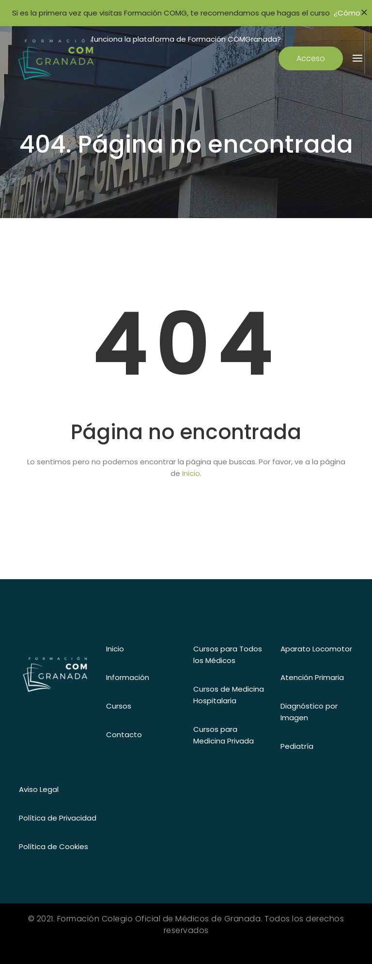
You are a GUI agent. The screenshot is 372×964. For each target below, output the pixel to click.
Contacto (124, 734)
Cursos (118, 706)
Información (127, 677)
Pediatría (296, 746)
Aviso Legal (39, 789)
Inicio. (192, 473)
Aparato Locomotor (316, 649)
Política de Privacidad (57, 818)
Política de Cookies (53, 846)
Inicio (115, 649)
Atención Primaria (312, 677)
